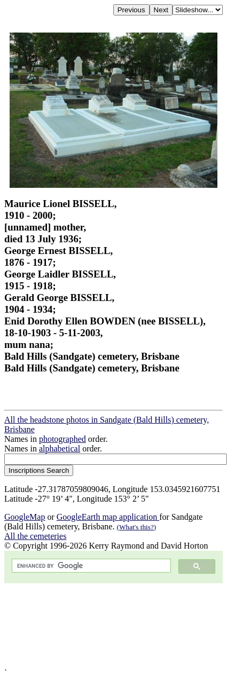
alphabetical (59, 448)
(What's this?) (136, 527)
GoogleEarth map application (108, 516)
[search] (90, 566)
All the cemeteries (35, 536)
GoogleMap (24, 516)
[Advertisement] (100, 625)
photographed (62, 438)
